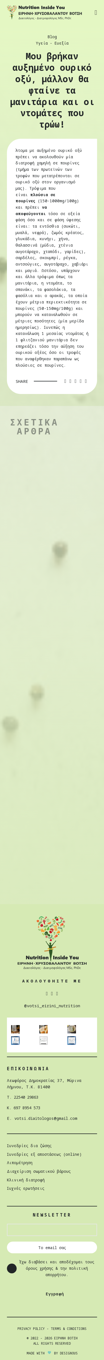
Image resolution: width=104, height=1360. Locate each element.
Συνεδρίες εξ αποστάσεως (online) (45, 1154)
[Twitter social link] (70, 381)
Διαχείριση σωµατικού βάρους (39, 1171)
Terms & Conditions (69, 1328)
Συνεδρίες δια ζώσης (29, 1145)
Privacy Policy (31, 1328)
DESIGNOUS (69, 1353)
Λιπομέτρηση (20, 1162)
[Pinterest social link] (75, 381)
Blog (52, 36)
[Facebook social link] (65, 381)
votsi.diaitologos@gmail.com (46, 1118)
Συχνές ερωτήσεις (26, 1188)
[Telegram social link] (85, 381)
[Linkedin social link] (80, 381)
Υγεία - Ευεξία (52, 43)
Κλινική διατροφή (26, 1180)
